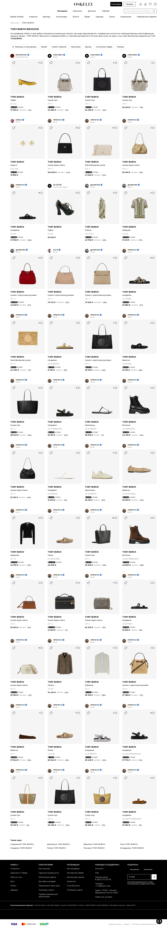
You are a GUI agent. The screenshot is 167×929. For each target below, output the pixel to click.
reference (57, 120)
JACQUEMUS (72, 905)
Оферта (127, 924)
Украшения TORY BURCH (22, 844)
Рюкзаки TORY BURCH (94, 848)
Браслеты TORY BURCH (94, 844)
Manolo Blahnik (102, 905)
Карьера (14, 890)
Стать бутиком (73, 886)
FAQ (97, 873)
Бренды (46, 17)
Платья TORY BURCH (56, 848)
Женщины (62, 11)
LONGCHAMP (90, 905)
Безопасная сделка (47, 877)
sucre (55, 250)
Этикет (13, 886)
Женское (14, 23)
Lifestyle (105, 11)
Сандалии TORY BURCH (21, 848)
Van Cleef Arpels (53, 905)
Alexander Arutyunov (118, 905)
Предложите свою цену (49, 886)
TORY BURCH (17, 97)
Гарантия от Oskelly (18, 873)
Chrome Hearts (39, 905)
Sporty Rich (131, 905)
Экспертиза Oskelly (75, 873)
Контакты (99, 869)
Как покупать (44, 869)
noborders (58, 55)
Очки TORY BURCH (129, 844)
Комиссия (71, 881)
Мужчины (77, 11)
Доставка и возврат (47, 881)
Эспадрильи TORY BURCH (132, 848)
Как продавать (73, 869)
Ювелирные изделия (146, 17)
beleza (19, 120)
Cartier (81, 905)
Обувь (87, 17)
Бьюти (76, 17)
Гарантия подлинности (49, 873)
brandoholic (21, 55)
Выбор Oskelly (17, 17)
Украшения (125, 17)
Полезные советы (46, 890)
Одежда (99, 17)
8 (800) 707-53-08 (103, 879)
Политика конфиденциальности (144, 924)
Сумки (112, 17)
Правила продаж (115, 924)
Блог (12, 881)
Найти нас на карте (103, 897)
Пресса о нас (16, 877)
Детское (92, 11)
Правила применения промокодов (48, 895)
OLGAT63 (57, 185)
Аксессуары (61, 17)
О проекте (15, 869)
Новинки (33, 17)
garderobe (95, 185)
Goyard (63, 905)
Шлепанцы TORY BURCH (58, 844)
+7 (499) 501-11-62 (102, 886)
